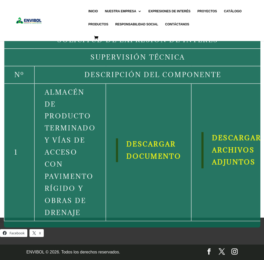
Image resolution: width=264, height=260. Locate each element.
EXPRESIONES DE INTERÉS (169, 11)
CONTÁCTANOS (177, 24)
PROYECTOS (207, 11)
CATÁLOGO (233, 11)
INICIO (93, 11)
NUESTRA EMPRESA (120, 11)
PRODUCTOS (98, 24)
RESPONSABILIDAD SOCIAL (136, 24)
